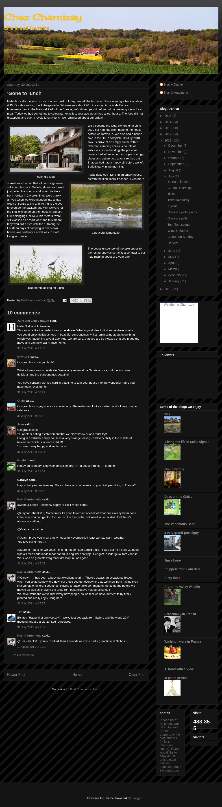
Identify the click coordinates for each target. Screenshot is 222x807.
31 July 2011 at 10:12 (31, 416)
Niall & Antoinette (29, 499)
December (175, 145)
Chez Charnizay (43, 17)
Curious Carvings (180, 188)
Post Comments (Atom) (85, 689)
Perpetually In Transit (180, 614)
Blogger (136, 798)
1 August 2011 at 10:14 (32, 646)
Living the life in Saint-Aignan (186, 442)
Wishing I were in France (182, 641)
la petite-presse (175, 678)
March (173, 269)
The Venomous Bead (179, 524)
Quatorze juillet (178, 218)
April (171, 263)
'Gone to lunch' (178, 182)
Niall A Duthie (173, 84)
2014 (168, 122)
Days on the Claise (178, 496)
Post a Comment (24, 655)
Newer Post (16, 675)
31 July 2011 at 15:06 (31, 491)
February (175, 275)
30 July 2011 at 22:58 (31, 348)
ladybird (23, 460)
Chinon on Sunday (180, 237)
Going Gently (174, 469)
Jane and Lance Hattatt (33, 320)
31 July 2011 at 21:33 (31, 627)
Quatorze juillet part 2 (182, 212)
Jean (20, 424)
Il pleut (172, 206)
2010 (168, 289)
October (174, 158)
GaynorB (23, 356)
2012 (168, 134)
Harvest (173, 243)
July (171, 176)
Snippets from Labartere (182, 569)
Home (77, 675)
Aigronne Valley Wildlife (182, 586)
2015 (168, 115)
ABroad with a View (179, 669)
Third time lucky (178, 200)
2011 (168, 140)
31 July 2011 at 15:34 (31, 603)
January (174, 281)
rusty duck (172, 578)
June (172, 250)
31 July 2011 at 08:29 (31, 392)
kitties (172, 194)
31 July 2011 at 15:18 (31, 563)
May (171, 257)
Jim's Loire (172, 560)
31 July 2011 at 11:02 (31, 471)
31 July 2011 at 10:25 (31, 451)
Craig (21, 400)
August (173, 170)
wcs (167, 414)
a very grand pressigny (181, 533)
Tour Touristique (179, 224)
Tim (19, 612)
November (175, 152)
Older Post (137, 675)
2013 (168, 128)
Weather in (171, 304)
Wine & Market (178, 230)
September (176, 164)
